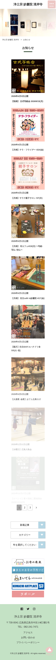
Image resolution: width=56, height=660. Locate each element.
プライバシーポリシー (28, 642)
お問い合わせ (28, 637)
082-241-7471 (31, 627)
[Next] (36, 508)
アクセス (28, 632)
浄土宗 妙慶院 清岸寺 (28, 4)
